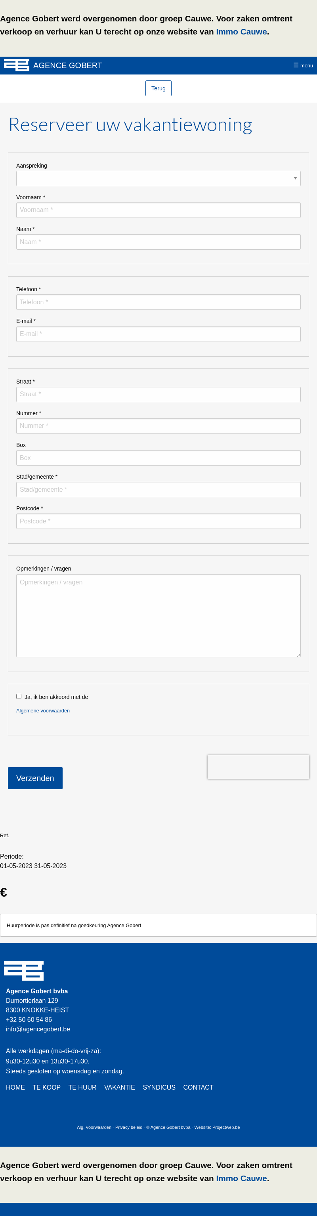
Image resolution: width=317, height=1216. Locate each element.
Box (21, 445)
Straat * (25, 381)
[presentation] (258, 767)
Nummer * (28, 413)
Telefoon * (28, 289)
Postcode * (29, 508)
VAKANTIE (119, 1087)
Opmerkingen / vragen (43, 568)
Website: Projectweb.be (217, 1127)
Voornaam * (30, 197)
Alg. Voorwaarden (94, 1127)
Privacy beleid (128, 1127)
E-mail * (26, 321)
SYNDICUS (159, 1087)
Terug (158, 88)
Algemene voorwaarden (43, 711)
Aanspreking (31, 165)
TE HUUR (82, 1087)
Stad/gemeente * (36, 476)
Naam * (25, 229)
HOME (15, 1087)
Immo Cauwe (241, 31)
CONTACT (198, 1087)
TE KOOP (46, 1087)
